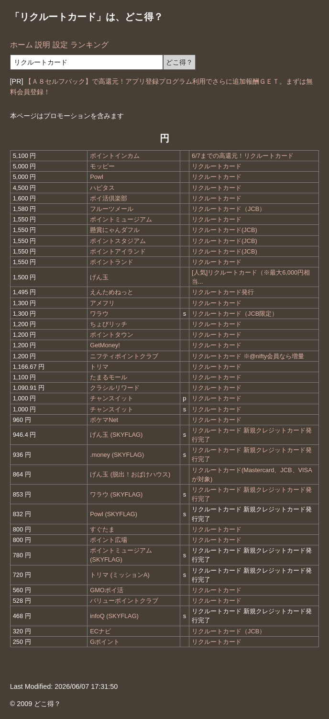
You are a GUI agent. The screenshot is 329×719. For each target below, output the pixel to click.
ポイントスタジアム (118, 240)
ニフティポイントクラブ (124, 356)
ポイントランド (111, 261)
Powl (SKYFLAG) (113, 514)
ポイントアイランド (118, 251)
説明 (42, 45)
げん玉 (99, 277)
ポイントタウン (111, 334)
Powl (96, 176)
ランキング (89, 45)
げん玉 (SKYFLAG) (116, 434)
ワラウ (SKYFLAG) (116, 494)
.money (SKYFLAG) (117, 454)
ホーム (21, 45)
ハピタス (102, 187)
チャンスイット (111, 398)
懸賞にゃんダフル (115, 229)
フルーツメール (111, 208)
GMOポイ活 (106, 590)
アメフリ (102, 303)
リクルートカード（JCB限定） (235, 313)
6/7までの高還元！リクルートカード (243, 155)
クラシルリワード (115, 387)
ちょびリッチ (108, 324)
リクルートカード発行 (223, 292)
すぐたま (102, 529)
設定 (60, 45)
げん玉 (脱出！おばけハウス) (130, 474)
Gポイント (105, 641)
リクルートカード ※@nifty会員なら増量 (248, 356)
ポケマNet (104, 419)
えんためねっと (111, 292)
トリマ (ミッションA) (120, 574)
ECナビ (100, 631)
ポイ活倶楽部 (108, 198)
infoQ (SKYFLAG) (114, 615)
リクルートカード (216, 166)
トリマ (99, 366)
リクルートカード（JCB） (228, 208)
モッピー (102, 166)
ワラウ (99, 313)
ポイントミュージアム (121, 219)
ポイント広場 (108, 539)
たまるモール (108, 377)
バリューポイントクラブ (124, 600)
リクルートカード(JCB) (224, 229)
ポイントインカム (115, 155)
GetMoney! (105, 345)
